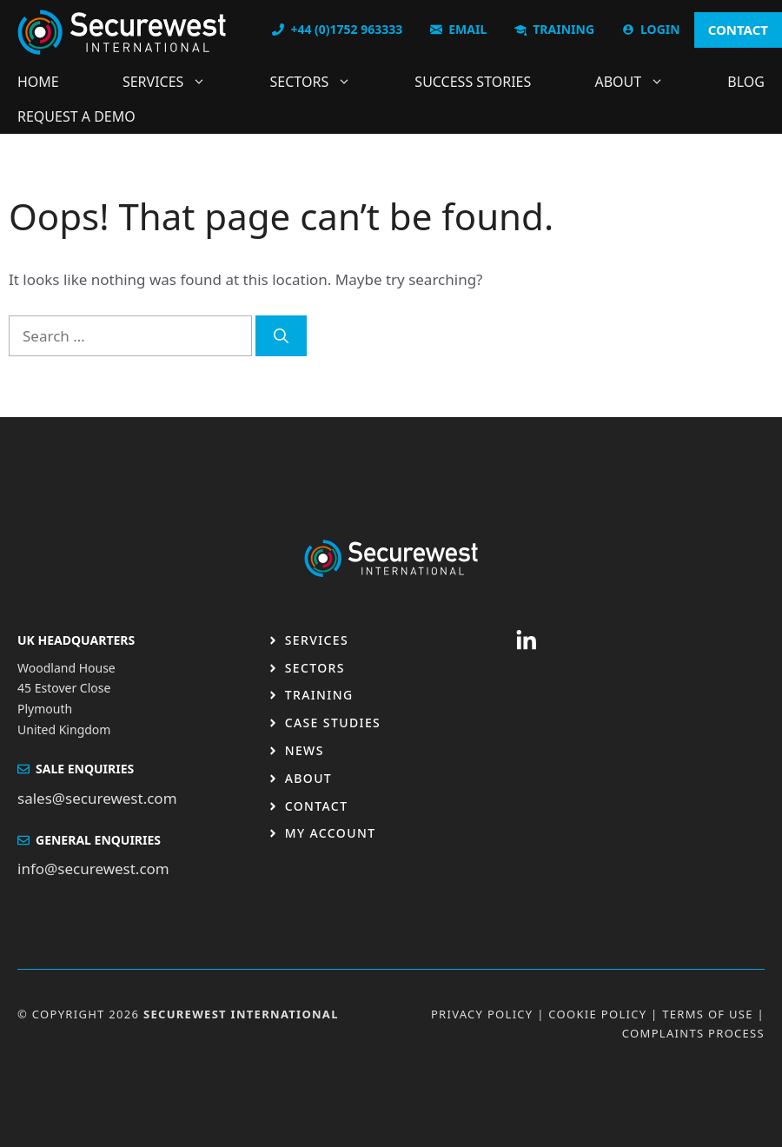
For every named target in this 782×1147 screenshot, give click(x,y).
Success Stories (472, 81)
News (304, 750)
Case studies (333, 722)
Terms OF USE (707, 1014)
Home (38, 81)
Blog (746, 81)
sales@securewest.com (97, 798)
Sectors (319, 81)
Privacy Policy (482, 1014)
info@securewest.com (93, 868)
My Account (330, 833)
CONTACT (738, 29)
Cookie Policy (597, 1014)
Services (173, 81)
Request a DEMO (76, 116)
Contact (316, 806)
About (637, 81)
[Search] (281, 336)
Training (319, 694)
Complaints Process (693, 1033)
